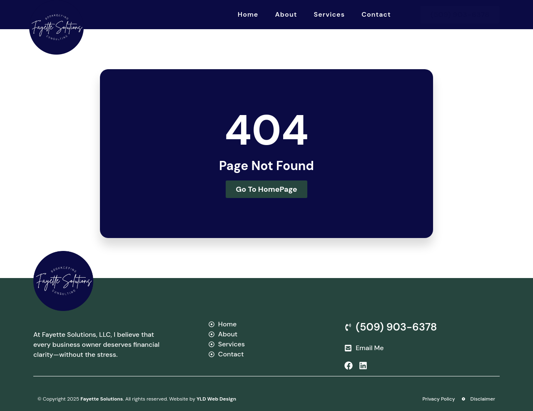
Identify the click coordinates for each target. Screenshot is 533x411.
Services (329, 14)
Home (248, 14)
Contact (376, 14)
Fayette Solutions (101, 399)
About (286, 14)
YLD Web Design (216, 399)
